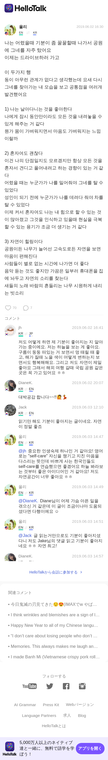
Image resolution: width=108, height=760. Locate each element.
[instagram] (82, 686)
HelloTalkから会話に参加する (53, 572)
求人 (67, 715)
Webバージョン (80, 704)
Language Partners (39, 715)
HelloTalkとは (54, 725)
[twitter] (49, 686)
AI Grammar (25, 704)
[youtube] (29, 686)
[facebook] (66, 686)
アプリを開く (90, 748)
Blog (82, 715)
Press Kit (51, 704)
